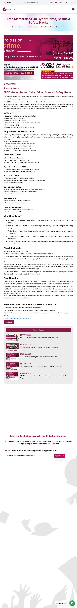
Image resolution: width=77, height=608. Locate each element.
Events (21, 27)
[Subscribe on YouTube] (71, 2)
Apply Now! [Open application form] (59, 456)
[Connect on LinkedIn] (61, 2)
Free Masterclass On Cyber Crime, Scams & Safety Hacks (46, 27)
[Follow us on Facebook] (56, 2)
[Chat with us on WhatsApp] (72, 603)
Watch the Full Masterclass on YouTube (17, 318)
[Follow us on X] (66, 2)
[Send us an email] (32, 3)
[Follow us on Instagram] (51, 2)
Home (14, 27)
